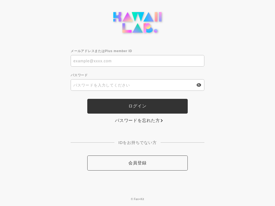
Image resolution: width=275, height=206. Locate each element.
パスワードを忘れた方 (137, 120)
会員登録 (137, 163)
